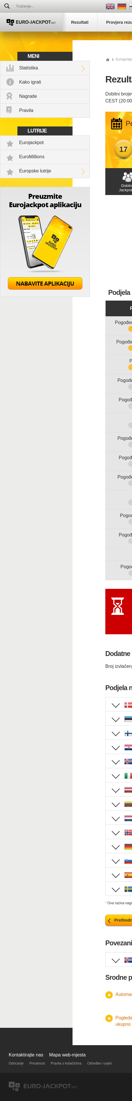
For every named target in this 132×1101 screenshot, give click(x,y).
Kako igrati (30, 82)
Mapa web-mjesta (67, 1054)
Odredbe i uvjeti (99, 1063)
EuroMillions (31, 156)
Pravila (26, 110)
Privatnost (37, 1063)
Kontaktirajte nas (26, 1054)
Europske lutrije (35, 170)
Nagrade (28, 96)
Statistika (28, 67)
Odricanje (16, 1063)
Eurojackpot (31, 142)
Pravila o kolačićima (66, 1063)
